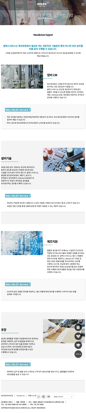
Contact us (21, 395)
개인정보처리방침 (7, 395)
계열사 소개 (32, 395)
